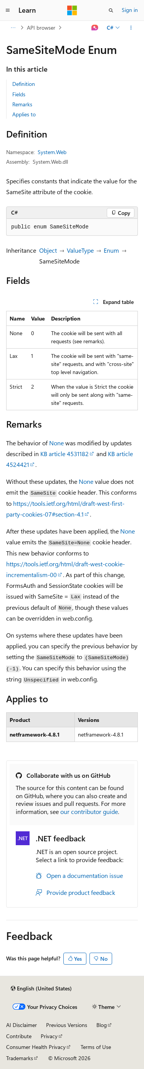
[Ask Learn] (95, 28)
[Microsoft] (72, 10)
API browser (41, 27)
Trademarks (19, 1058)
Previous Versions (66, 1025)
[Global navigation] (7, 10)
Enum (111, 250)
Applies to (24, 114)
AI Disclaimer (21, 1025)
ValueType (80, 250)
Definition (23, 83)
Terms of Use (96, 1047)
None (56, 443)
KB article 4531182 (64, 454)
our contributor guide (89, 811)
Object (48, 250)
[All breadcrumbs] (13, 28)
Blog (101, 1025)
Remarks (22, 104)
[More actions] (131, 28)
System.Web (52, 152)
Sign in (130, 9)
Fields (18, 94)
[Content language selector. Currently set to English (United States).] (41, 988)
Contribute (18, 1036)
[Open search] (111, 10)
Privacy (49, 1036)
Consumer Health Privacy (36, 1047)
